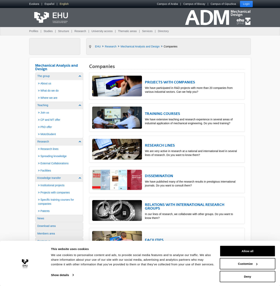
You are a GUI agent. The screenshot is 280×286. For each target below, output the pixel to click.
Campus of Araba (167, 3)
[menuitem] (34, 4)
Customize (247, 263)
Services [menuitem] (147, 31)
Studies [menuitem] (48, 31)
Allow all (248, 250)
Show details (60, 274)
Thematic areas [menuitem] (127, 31)
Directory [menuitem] (163, 31)
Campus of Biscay (194, 3)
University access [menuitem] (102, 31)
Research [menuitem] (80, 31)
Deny (247, 275)
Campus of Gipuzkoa (223, 3)
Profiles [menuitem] (33, 31)
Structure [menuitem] (63, 31)
